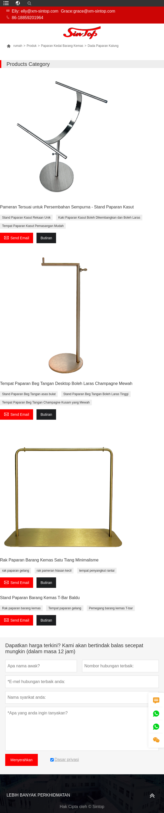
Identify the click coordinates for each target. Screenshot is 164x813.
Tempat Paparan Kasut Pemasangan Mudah (33, 226)
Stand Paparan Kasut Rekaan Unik (26, 217)
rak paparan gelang (15, 570)
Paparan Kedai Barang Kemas (62, 46)
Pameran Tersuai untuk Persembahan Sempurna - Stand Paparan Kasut (67, 207)
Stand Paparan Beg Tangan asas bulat (29, 394)
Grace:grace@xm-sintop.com (88, 11)
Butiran (46, 238)
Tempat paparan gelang (64, 608)
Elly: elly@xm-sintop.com (35, 11)
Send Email (16, 237)
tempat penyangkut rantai (96, 570)
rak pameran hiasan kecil (54, 570)
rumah (14, 46)
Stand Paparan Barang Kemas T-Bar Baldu (40, 597)
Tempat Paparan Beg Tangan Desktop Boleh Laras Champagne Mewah (66, 383)
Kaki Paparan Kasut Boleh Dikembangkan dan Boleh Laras (99, 217)
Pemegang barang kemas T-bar (111, 608)
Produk (32, 46)
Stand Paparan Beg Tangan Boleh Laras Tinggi (96, 394)
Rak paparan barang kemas (21, 608)
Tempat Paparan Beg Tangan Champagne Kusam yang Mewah (46, 402)
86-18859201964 (27, 17)
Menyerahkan (21, 760)
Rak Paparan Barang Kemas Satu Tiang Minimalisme (49, 560)
